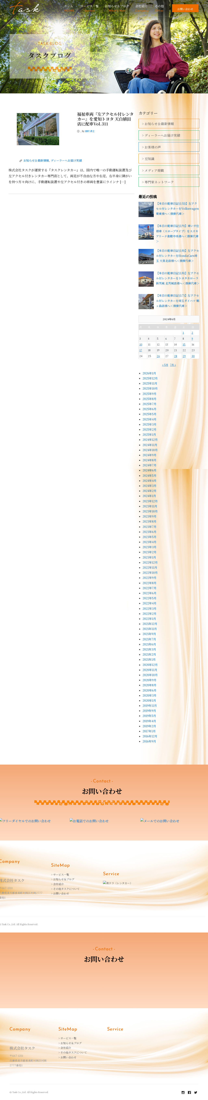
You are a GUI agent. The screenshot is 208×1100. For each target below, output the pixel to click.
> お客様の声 (151, 147)
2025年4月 (149, 419)
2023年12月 (150, 501)
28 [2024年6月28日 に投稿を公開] (175, 356)
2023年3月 (149, 547)
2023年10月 (150, 511)
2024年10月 (150, 450)
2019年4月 (149, 721)
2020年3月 (149, 695)
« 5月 (165, 364)
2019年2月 (149, 726)
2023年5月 (149, 537)
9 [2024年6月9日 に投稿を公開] (192, 338)
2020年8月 (149, 685)
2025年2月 (149, 429)
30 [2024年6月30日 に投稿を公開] (193, 356)
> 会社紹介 (57, 884)
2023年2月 (149, 552)
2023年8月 (149, 521)
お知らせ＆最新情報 (36, 160)
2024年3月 (149, 486)
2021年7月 (149, 639)
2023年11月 (150, 506)
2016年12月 (150, 736)
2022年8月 (149, 583)
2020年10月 (150, 675)
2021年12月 (150, 624)
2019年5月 (149, 716)
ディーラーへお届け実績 (66, 160)
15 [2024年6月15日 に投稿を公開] (184, 344)
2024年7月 (149, 465)
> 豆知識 (148, 158)
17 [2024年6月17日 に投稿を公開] (140, 350)
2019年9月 (149, 711)
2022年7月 (149, 588)
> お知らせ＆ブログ (62, 879)
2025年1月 (149, 434)
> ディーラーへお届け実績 (161, 135)
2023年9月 (149, 516)
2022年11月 (150, 567)
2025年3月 (149, 424)
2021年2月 (149, 654)
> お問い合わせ (60, 893)
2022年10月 (150, 573)
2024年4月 (149, 481)
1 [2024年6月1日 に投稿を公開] (183, 332)
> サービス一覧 (60, 874)
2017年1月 (149, 731)
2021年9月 (149, 634)
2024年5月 (149, 475)
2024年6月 (149, 470)
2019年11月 (150, 705)
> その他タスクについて (65, 888)
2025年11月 (150, 383)
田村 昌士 (90, 131)
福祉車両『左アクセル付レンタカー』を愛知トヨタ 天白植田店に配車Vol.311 (105, 119)
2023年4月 (149, 542)
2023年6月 (149, 532)
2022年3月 (149, 608)
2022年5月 (149, 598)
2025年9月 (149, 394)
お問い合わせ (185, 9)
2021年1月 (149, 659)
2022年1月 (149, 619)
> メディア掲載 (153, 170)
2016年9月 (149, 741)
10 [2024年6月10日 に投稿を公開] (140, 344)
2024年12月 (150, 440)
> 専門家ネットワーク (158, 182)
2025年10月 (150, 388)
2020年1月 (149, 700)
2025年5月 (149, 414)
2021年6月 (149, 644)
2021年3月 (149, 649)
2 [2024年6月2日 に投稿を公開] (192, 332)
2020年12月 (150, 665)
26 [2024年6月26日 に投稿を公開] (158, 356)
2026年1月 (149, 373)
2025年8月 (149, 399)
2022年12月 (150, 562)
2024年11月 (150, 445)
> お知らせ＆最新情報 (158, 123)
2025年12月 (150, 378)
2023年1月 (149, 557)
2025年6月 (149, 409)
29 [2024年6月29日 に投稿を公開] (184, 356)
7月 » (173, 364)
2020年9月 (149, 680)
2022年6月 (149, 593)
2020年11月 (150, 670)
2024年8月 (149, 460)
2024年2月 (149, 491)
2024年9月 (149, 455)
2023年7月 (149, 527)
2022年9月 (149, 578)
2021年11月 (150, 629)
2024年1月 (149, 496)
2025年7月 (149, 404)
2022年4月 (149, 603)
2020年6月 (149, 690)
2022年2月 (149, 614)
